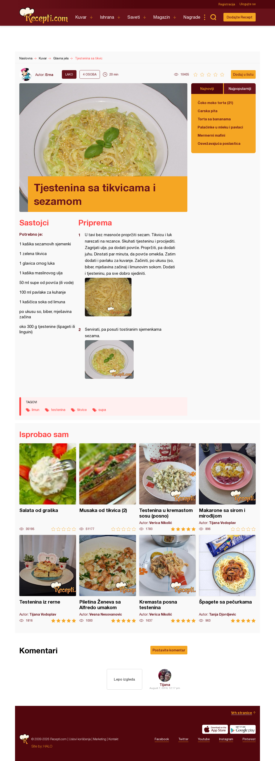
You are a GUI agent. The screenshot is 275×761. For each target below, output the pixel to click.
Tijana (165, 684)
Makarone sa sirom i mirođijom (227, 487)
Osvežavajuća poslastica (219, 143)
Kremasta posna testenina (167, 579)
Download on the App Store (215, 729)
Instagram (226, 739)
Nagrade (191, 17)
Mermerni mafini (211, 135)
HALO (47, 746)
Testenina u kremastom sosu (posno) (167, 487)
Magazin (161, 17)
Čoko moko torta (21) (215, 103)
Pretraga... (213, 17)
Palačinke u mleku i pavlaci (220, 127)
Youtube (204, 739)
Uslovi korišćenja (80, 739)
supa (102, 410)
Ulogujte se (248, 4)
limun (35, 410)
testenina (58, 410)
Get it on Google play (243, 729)
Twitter (183, 739)
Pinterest (249, 739)
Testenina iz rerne (47, 579)
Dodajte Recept (239, 17)
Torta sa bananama (214, 119)
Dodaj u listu (243, 74)
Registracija (226, 4)
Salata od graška (47, 487)
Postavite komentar (169, 650)
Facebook (162, 739)
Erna (49, 74)
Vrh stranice (241, 713)
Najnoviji (207, 88)
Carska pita (207, 111)
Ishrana (107, 17)
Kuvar (81, 17)
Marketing (99, 739)
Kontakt (113, 739)
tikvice (82, 410)
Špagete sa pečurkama (227, 579)
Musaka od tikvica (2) (107, 487)
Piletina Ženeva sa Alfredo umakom (107, 579)
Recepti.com (44, 15)
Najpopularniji (240, 88)
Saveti (133, 17)
